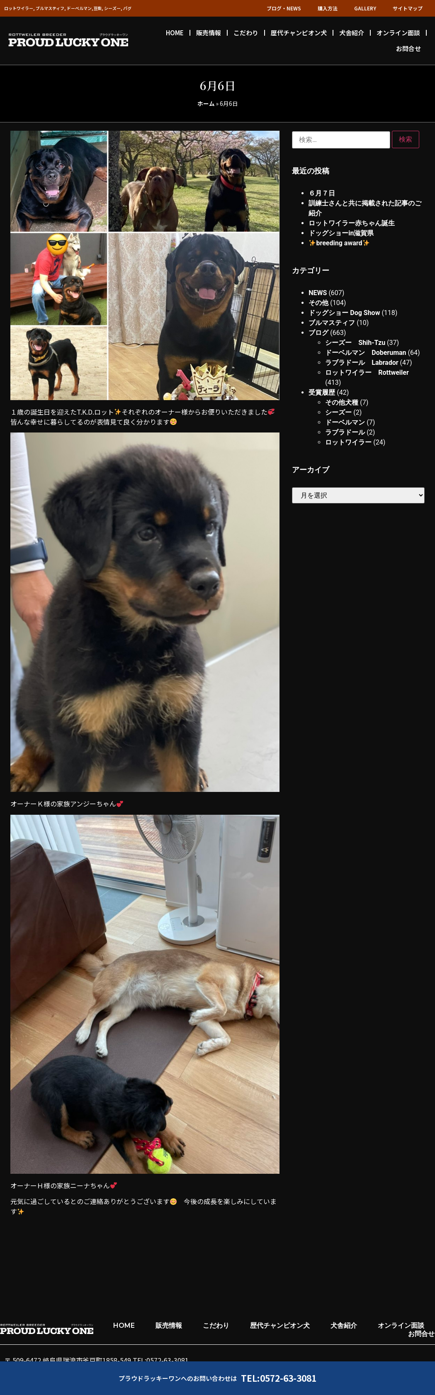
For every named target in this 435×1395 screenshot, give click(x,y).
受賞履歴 (322, 392)
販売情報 (208, 32)
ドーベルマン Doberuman (365, 353)
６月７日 (322, 193)
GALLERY (365, 8)
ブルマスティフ (332, 323)
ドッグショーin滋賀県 (341, 233)
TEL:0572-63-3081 (278, 1378)
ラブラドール (345, 432)
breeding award (339, 243)
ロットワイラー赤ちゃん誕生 (352, 223)
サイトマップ (408, 8)
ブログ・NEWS (284, 8)
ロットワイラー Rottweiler (366, 372)
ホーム (206, 103)
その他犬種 (341, 402)
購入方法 (328, 8)
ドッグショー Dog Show (344, 313)
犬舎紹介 (351, 32)
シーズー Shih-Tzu (355, 343)
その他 (318, 303)
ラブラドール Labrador (361, 362)
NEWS (318, 293)
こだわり (245, 32)
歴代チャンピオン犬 (299, 32)
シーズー (338, 412)
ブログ (318, 333)
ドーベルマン (345, 422)
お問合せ (408, 48)
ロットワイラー (348, 442)
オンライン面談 (398, 32)
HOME (175, 32)
